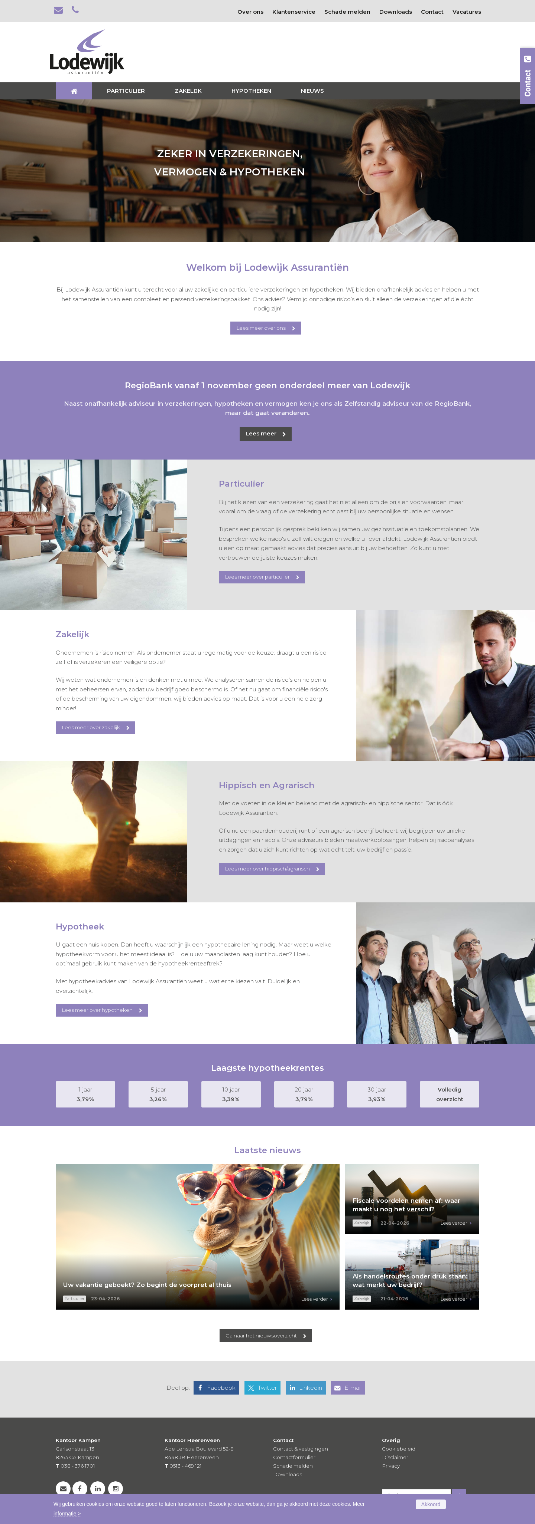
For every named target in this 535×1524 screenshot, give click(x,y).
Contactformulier (294, 1457)
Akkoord (430, 1504)
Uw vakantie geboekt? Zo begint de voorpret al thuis (147, 1284)
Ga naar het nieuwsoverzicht (261, 1336)
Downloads (287, 1474)
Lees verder (314, 1299)
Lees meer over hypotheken (97, 1010)
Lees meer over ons (261, 328)
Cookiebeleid (398, 1449)
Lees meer (261, 433)
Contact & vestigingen (300, 1449)
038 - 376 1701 (78, 1466)
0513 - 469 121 (185, 1466)
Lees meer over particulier (257, 577)
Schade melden (293, 1466)
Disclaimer (395, 1457)
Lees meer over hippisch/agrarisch (267, 869)
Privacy (391, 1466)
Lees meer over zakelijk (91, 727)
